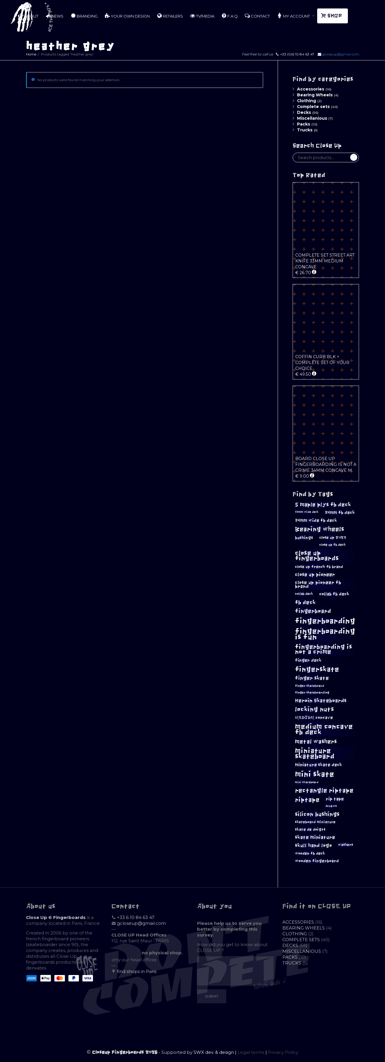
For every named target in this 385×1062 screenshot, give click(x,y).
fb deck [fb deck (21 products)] (305, 602)
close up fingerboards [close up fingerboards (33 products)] (317, 555)
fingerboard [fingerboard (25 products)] (313, 611)
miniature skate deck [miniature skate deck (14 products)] (318, 764)
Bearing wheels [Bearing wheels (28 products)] (319, 529)
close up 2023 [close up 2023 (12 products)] (332, 537)
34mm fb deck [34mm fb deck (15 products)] (340, 512)
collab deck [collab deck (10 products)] (304, 594)
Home (31, 54)
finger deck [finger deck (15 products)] (308, 660)
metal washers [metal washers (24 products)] (316, 741)
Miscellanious (312, 118)
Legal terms (251, 1052)
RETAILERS (170, 16)
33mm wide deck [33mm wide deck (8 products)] (307, 512)
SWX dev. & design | (216, 1052)
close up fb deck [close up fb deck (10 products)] (332, 544)
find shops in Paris (136, 971)
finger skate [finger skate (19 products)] (312, 678)
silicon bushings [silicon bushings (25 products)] (317, 814)
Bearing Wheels (315, 95)
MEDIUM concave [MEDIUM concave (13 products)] (314, 717)
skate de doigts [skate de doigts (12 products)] (310, 829)
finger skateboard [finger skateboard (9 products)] (309, 685)
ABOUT (28, 16)
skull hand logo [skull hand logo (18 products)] (313, 845)
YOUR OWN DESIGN (127, 16)
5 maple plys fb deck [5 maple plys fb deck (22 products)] (323, 505)
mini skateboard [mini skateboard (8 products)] (306, 782)
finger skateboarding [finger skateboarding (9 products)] (312, 692)
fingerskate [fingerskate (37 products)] (317, 669)
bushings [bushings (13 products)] (304, 538)
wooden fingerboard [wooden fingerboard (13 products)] (317, 861)
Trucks (305, 130)
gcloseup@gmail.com (340, 54)
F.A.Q (229, 16)
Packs (303, 124)
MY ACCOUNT (294, 16)
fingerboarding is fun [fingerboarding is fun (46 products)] (325, 634)
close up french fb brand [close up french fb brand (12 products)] (319, 567)
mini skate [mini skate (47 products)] (314, 774)
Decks (304, 112)
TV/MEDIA (202, 16)
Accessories (310, 89)
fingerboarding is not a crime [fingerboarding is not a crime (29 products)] (323, 649)
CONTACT (257, 16)
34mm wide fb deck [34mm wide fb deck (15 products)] (316, 520)
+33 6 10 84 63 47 (135, 917)
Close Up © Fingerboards (56, 917)
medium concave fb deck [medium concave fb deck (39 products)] (324, 729)
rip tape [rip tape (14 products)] (335, 799)
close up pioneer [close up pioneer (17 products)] (315, 574)
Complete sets (313, 106)
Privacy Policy (283, 1052)
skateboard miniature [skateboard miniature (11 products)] (315, 822)
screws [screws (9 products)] (331, 806)
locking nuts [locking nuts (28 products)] (314, 709)
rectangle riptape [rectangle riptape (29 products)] (324, 790)
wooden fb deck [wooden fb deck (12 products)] (310, 853)
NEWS (54, 16)
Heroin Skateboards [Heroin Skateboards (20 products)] (320, 701)
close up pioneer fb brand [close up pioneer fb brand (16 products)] (318, 584)
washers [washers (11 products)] (345, 845)
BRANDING (84, 16)
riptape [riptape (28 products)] (307, 799)
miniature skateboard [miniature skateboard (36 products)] (314, 753)
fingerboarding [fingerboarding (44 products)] (325, 621)
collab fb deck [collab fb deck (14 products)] (334, 594)
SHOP (332, 16)
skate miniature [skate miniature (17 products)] (315, 837)
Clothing (306, 100)
